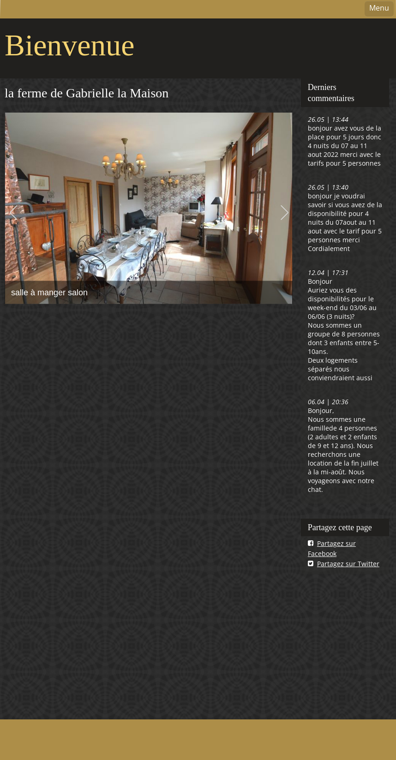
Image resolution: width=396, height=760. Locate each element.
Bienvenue (69, 45)
